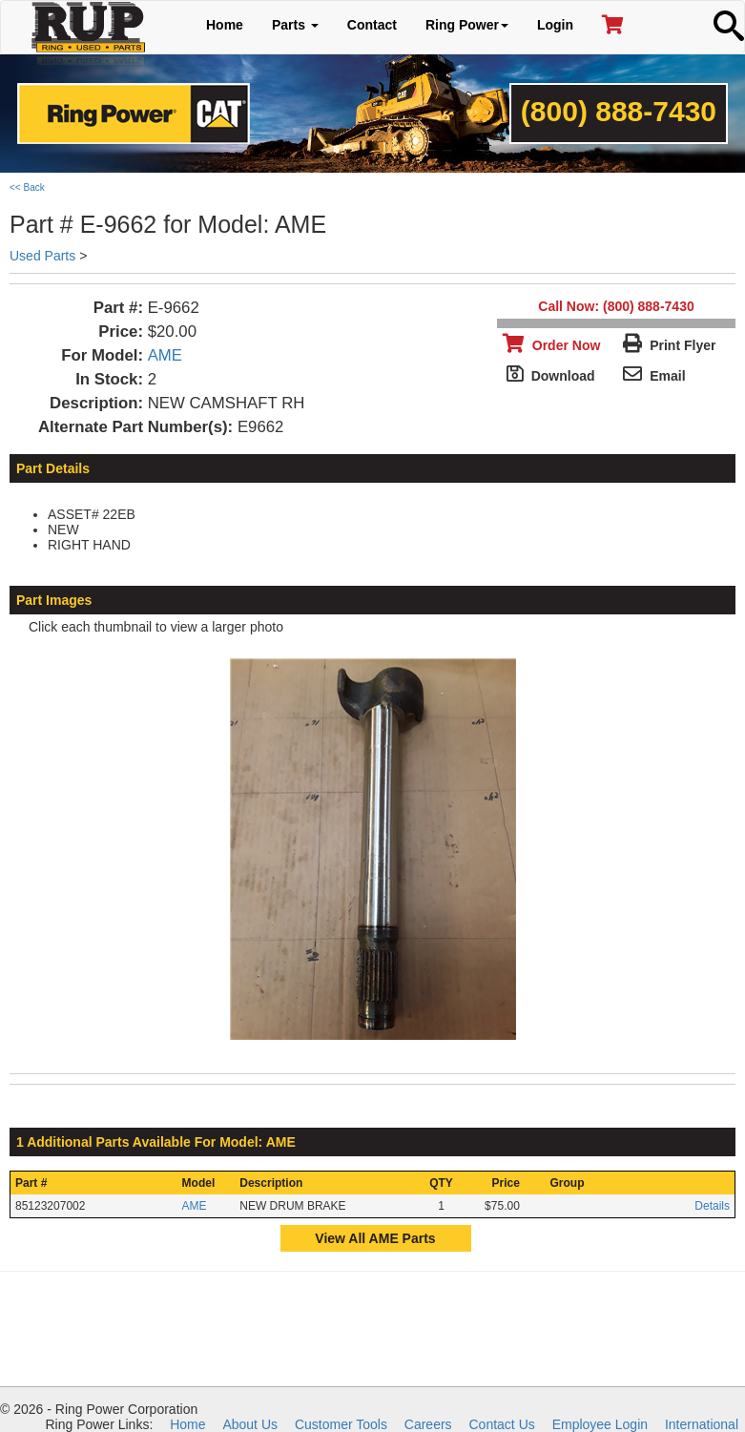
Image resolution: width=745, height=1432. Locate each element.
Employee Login (600, 1424)
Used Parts (42, 255)
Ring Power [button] (466, 24)
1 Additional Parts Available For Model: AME (156, 1142)
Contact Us (502, 1424)
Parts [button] (295, 24)
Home (224, 24)
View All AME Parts (375, 1238)
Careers (428, 1424)
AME (165, 355)
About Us (250, 1424)
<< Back (27, 187)
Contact (372, 24)
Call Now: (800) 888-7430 (615, 306)
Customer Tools (341, 1424)
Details (712, 1206)
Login (555, 24)
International (701, 1424)
